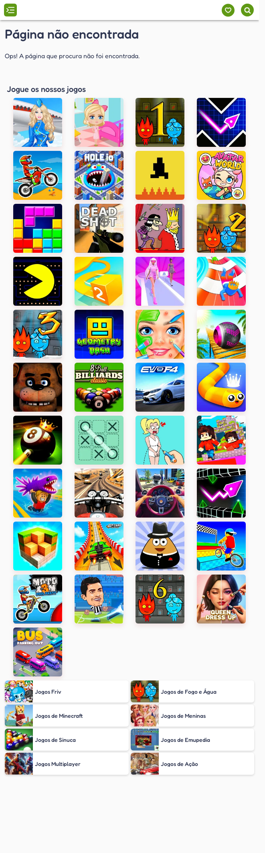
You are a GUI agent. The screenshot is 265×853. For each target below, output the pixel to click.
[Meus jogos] (228, 10)
